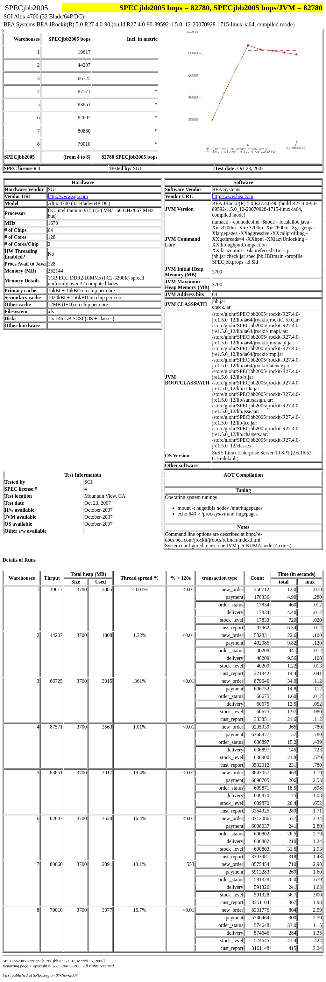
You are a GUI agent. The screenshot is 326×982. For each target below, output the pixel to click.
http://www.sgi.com (68, 196)
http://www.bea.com (232, 196)
